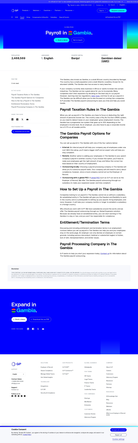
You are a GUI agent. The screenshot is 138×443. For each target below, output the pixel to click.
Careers (108, 371)
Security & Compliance (48, 393)
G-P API (43, 390)
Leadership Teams (90, 390)
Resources (72, 10)
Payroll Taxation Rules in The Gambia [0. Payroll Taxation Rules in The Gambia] (25, 95)
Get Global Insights (47, 378)
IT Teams (87, 387)
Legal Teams (88, 380)
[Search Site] (111, 5)
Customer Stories (89, 414)
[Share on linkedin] (12, 120)
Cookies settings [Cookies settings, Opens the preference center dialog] (118, 439)
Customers (109, 374)
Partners (61, 10)
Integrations (44, 387)
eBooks (108, 410)
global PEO (95, 178)
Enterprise (87, 406)
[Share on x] (22, 120)
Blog (107, 400)
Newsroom (109, 381)
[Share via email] (27, 120)
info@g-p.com (15, 384)
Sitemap (108, 388)
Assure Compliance (47, 371)
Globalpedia (88, 368)
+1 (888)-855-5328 (17, 382)
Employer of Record (47, 368)
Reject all (118, 435)
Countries (50, 10)
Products (29, 10)
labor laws (95, 96)
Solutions (40, 10)
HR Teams (87, 377)
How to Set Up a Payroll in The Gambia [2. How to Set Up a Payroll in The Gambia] (26, 101)
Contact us (104, 254)
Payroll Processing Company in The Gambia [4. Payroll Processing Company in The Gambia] (27, 107)
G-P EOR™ (66, 368)
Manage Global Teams (48, 374)
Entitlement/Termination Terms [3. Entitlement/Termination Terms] (22, 104)
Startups (87, 399)
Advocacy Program (90, 418)
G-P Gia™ (66, 374)
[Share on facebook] (17, 120)
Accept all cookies (118, 430)
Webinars (109, 407)
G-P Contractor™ (68, 371)
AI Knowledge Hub (112, 397)
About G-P (109, 368)
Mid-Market (88, 402)
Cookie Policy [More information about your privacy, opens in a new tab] (27, 434)
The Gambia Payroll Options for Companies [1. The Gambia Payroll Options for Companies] (27, 98)
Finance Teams (89, 383)
